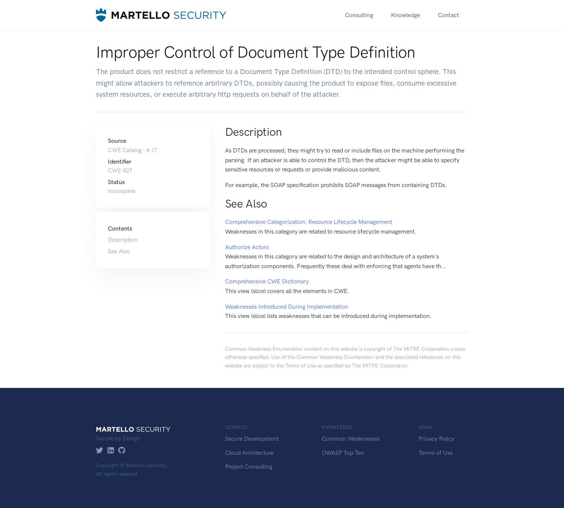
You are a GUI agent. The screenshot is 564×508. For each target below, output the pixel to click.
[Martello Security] (161, 15)
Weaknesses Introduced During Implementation (286, 306)
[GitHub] (121, 450)
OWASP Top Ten (343, 452)
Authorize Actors (247, 247)
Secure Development (252, 438)
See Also (119, 251)
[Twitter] (99, 450)
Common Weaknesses (350, 438)
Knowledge (405, 15)
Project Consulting (248, 466)
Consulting (359, 15)
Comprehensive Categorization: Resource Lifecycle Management (308, 221)
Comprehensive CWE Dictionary (267, 281)
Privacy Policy (436, 438)
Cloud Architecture (249, 452)
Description (123, 239)
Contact (448, 15)
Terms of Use (300, 366)
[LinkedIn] (111, 450)
